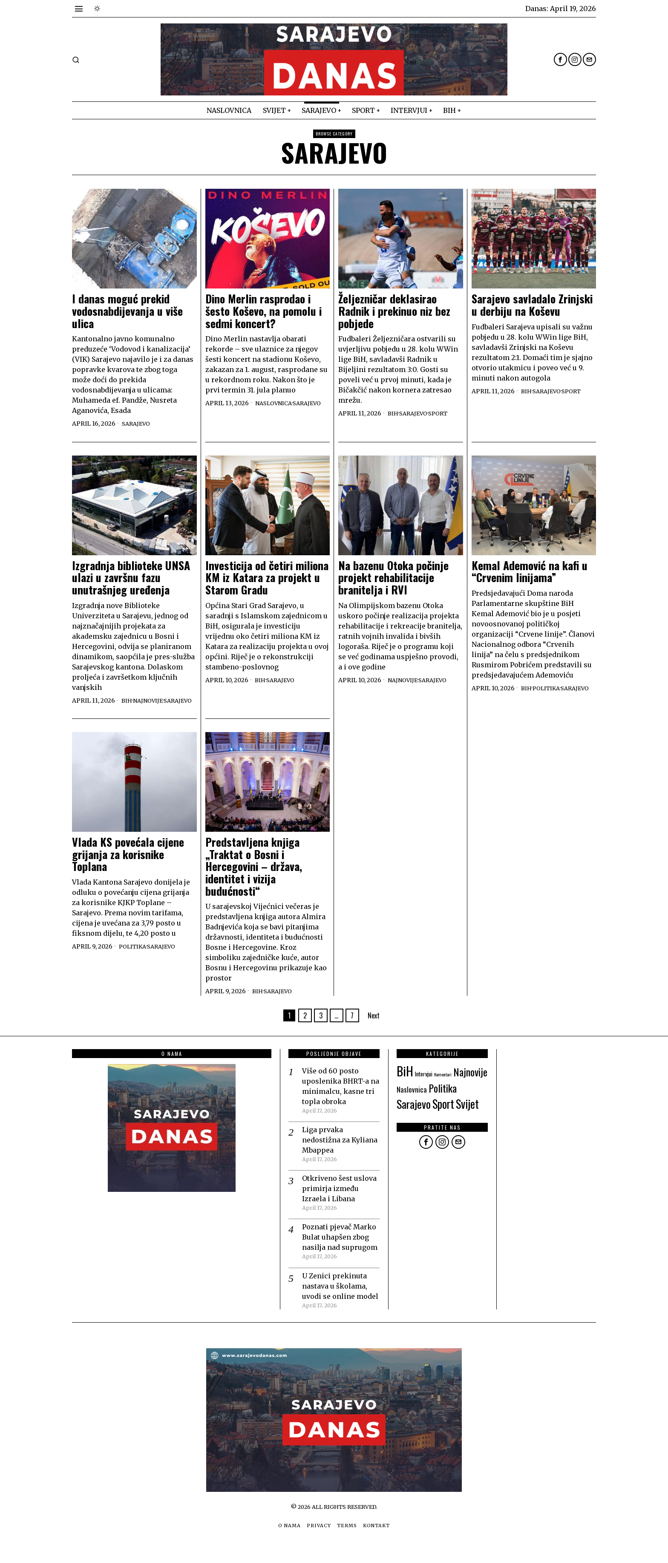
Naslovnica (275, 403)
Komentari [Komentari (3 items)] (443, 1082)
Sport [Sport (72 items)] (443, 1112)
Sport (442, 413)
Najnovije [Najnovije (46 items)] (470, 1080)
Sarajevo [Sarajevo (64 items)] (414, 1112)
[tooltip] (560, 59)
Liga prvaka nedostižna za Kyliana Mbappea (339, 1148)
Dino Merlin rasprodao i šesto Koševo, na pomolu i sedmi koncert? (263, 311)
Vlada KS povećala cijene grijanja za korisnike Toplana (128, 863)
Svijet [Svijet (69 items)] (467, 1112)
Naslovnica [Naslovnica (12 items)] (412, 1098)
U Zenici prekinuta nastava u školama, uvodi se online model (340, 1294)
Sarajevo (137, 423)
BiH (393, 413)
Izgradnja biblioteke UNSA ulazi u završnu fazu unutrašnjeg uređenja (131, 577)
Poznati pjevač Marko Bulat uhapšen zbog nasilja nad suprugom (339, 1245)
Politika (548, 688)
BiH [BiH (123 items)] (405, 1079)
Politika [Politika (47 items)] (443, 1096)
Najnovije (107, 708)
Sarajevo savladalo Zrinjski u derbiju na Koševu (532, 305)
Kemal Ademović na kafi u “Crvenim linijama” (529, 571)
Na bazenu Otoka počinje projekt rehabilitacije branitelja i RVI (393, 577)
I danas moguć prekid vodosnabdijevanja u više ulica (127, 311)
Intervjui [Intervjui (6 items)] (423, 1082)
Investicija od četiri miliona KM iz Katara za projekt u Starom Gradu (266, 577)
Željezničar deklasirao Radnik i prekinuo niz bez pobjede (394, 311)
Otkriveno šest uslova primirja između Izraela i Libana (339, 1196)
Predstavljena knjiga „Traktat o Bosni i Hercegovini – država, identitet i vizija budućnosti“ (253, 875)
